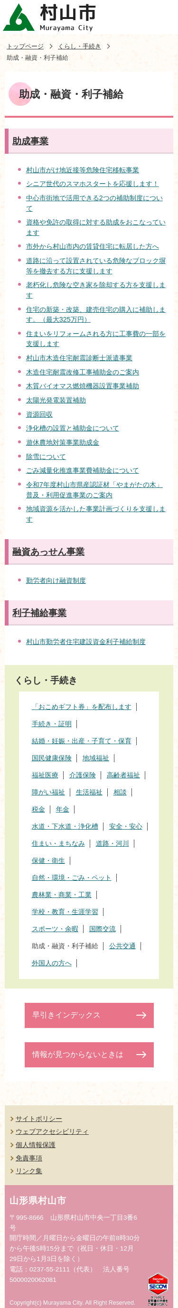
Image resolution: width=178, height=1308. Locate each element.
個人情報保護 (36, 1145)
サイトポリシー (39, 1118)
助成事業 (30, 141)
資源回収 (39, 414)
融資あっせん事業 (48, 552)
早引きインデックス (66, 1015)
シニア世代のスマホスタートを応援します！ (92, 183)
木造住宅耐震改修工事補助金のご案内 (82, 372)
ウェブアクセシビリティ (52, 1131)
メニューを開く (161, 17)
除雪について (46, 456)
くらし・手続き (79, 46)
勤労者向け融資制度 (56, 580)
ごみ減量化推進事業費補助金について (82, 470)
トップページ (25, 46)
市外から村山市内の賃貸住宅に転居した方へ (92, 246)
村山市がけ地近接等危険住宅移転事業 (82, 170)
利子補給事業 (39, 613)
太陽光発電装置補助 (56, 400)
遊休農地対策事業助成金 (62, 442)
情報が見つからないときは (77, 1054)
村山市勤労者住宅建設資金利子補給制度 (86, 641)
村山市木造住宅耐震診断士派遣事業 (79, 358)
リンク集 (29, 1171)
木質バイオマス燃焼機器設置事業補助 (82, 386)
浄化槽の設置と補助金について (72, 428)
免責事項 (29, 1158)
